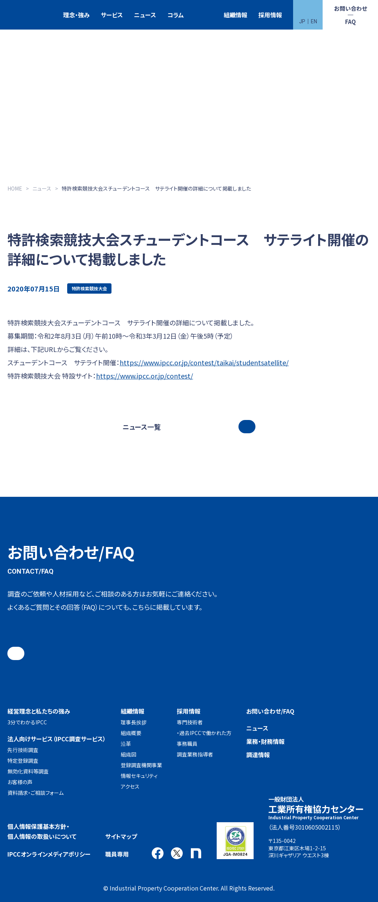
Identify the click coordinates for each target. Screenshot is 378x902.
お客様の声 (19, 782)
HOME (14, 188)
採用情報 (270, 14)
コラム (175, 14)
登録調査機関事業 (141, 765)
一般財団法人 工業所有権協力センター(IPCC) (27, 15)
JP (302, 21)
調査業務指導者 (195, 754)
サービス (112, 14)
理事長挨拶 (134, 722)
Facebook (158, 853)
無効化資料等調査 (28, 771)
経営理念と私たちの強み (38, 711)
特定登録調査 (22, 760)
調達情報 (258, 754)
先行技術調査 (22, 750)
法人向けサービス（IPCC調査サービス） (56, 738)
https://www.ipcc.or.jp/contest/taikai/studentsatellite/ (204, 362)
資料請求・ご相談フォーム (35, 792)
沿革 (126, 743)
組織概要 (131, 733)
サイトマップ (121, 836)
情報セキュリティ (139, 775)
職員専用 (117, 854)
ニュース (145, 14)
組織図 (128, 754)
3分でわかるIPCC (27, 722)
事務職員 (187, 743)
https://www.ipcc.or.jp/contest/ (144, 375)
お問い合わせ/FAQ (270, 711)
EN (314, 21)
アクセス (130, 786)
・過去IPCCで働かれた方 (204, 733)
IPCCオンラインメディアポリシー (48, 854)
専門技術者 (190, 722)
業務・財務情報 (265, 741)
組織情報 (235, 14)
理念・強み (76, 14)
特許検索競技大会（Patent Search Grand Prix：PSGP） (204, 15)
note (196, 853)
